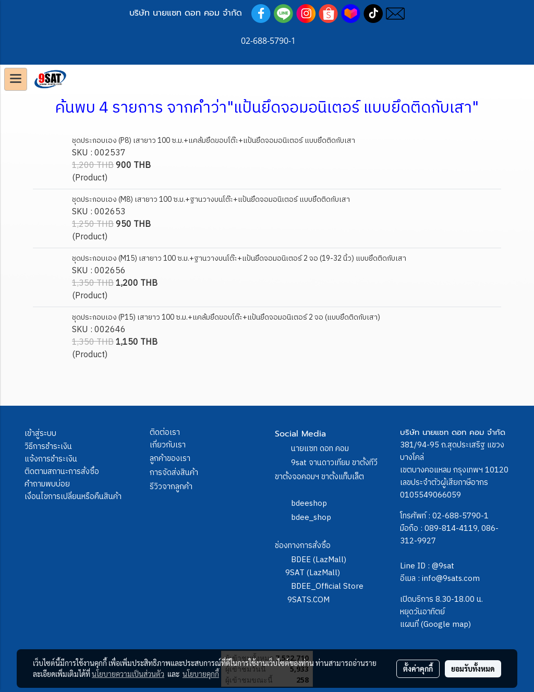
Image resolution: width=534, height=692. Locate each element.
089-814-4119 (451, 528)
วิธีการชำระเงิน (48, 446)
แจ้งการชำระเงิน (51, 459)
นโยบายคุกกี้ (201, 673)
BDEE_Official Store (327, 586)
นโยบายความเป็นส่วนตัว (128, 673)
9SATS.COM (308, 599)
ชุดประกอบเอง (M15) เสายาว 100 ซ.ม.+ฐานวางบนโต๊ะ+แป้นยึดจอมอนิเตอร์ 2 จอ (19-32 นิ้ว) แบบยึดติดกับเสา (239, 258)
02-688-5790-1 (460, 516)
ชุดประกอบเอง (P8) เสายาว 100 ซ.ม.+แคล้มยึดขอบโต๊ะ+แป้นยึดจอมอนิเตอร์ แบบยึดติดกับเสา (213, 141)
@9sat (443, 566)
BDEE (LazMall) (318, 559)
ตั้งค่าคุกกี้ (418, 668)
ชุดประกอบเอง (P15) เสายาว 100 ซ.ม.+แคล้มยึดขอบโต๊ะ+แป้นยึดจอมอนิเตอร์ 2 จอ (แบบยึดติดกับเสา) (226, 317)
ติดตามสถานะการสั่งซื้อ (62, 471)
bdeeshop (309, 503)
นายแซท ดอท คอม (320, 448)
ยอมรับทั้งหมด (473, 668)
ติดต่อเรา (165, 432)
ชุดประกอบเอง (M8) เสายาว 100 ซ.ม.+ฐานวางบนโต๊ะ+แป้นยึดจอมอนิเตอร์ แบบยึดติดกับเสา (211, 199)
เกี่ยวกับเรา (168, 445)
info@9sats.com (451, 578)
